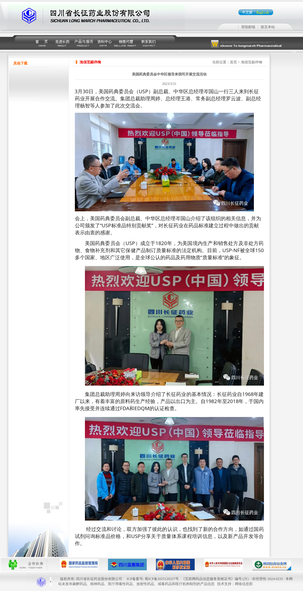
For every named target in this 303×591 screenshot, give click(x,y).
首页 (233, 62)
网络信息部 (244, 584)
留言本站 (268, 27)
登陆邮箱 (248, 27)
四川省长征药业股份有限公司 (99, 579)
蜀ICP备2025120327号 (162, 579)
